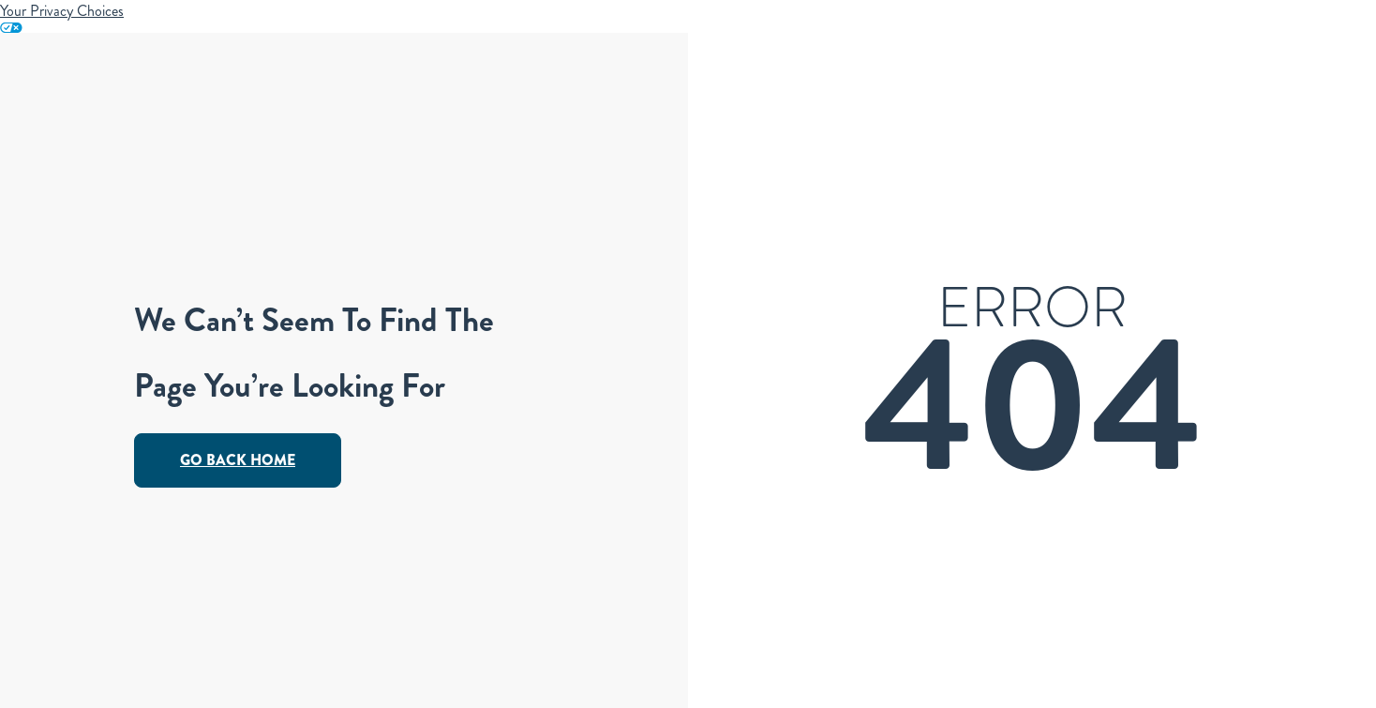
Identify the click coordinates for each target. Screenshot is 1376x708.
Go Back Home (237, 460)
